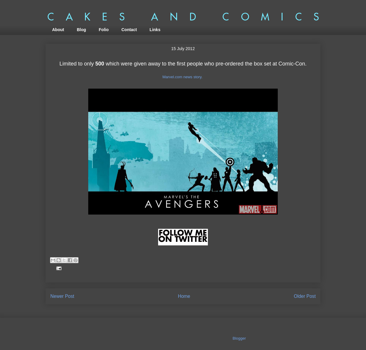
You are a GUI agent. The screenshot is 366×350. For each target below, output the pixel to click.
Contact (129, 29)
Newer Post (62, 296)
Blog (81, 29)
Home (184, 296)
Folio (104, 29)
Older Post (305, 296)
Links (155, 29)
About (58, 29)
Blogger (239, 338)
